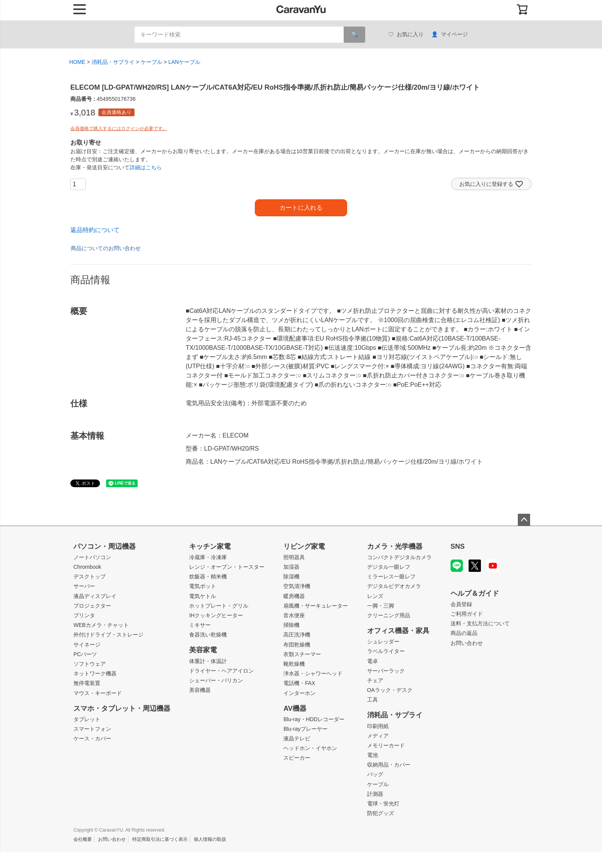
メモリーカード (386, 745)
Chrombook (87, 567)
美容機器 (200, 690)
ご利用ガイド (467, 614)
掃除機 (291, 625)
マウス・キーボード (97, 693)
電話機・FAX (299, 683)
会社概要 (82, 839)
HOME (77, 62)
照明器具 (294, 557)
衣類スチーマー (302, 654)
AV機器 (294, 708)
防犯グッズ (380, 813)
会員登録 (461, 604)
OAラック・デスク (389, 690)
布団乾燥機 (296, 645)
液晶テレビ (296, 738)
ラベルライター (386, 651)
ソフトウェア (89, 664)
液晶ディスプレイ (94, 596)
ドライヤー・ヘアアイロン (221, 671)
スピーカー (296, 758)
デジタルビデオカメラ (394, 586)
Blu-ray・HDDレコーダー (313, 719)
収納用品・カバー (388, 765)
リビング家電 (304, 546)
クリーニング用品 (388, 615)
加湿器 (291, 567)
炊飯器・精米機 (208, 576)
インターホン (299, 693)
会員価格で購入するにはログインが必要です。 (118, 128)
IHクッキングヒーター (216, 615)
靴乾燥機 (294, 664)
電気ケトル (202, 596)
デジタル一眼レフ (388, 567)
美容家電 (203, 650)
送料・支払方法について (480, 623)
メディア (378, 736)
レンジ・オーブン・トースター (226, 567)
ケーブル (151, 62)
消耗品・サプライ (113, 62)
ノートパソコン (92, 557)
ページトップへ (524, 520)
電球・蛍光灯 (383, 803)
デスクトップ (89, 576)
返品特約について (95, 230)
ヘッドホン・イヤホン (310, 748)
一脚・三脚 (380, 606)
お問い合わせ (467, 643)
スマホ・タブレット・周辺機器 (121, 708)
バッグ (375, 774)
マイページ (449, 34)
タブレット (86, 719)
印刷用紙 (378, 726)
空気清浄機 (296, 586)
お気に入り (406, 34)
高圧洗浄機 (296, 634)
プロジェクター (92, 606)
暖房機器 (294, 596)
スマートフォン (92, 729)
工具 (372, 700)
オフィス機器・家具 (398, 631)
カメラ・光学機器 (394, 546)
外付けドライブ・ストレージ (108, 634)
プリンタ (84, 615)
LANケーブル (184, 62)
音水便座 (294, 615)
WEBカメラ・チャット (101, 625)
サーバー (84, 586)
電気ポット (202, 586)
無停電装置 (86, 683)
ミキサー (200, 625)
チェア (375, 680)
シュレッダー (383, 641)
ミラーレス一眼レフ (391, 576)
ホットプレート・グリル (218, 606)
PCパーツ (85, 654)
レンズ (375, 596)
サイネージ (86, 645)
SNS (458, 546)
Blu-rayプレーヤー (305, 729)
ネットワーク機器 (94, 673)
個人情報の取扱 (210, 839)
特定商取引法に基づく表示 (160, 839)
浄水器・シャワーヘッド (313, 673)
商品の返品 (464, 633)
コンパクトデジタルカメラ (399, 557)
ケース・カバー (92, 738)
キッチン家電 (210, 546)
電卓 (372, 661)
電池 (372, 755)
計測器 (375, 794)
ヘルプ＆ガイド (475, 593)
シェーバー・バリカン (216, 680)
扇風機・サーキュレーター (315, 606)
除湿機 (291, 576)
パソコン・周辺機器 (104, 546)
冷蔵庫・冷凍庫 (208, 557)
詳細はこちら (146, 167)
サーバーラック (386, 671)
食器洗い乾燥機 (208, 634)
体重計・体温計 (208, 661)
